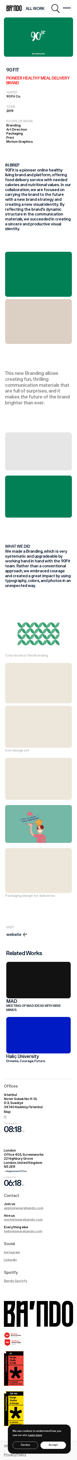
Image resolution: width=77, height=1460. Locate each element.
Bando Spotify (15, 1281)
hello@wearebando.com (23, 1231)
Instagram (12, 1252)
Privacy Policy (15, 1454)
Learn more (35, 1435)
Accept (53, 1445)
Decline (25, 1445)
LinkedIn (10, 1260)
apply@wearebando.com (23, 1208)
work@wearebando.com (23, 1219)
